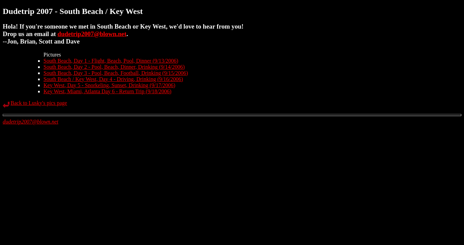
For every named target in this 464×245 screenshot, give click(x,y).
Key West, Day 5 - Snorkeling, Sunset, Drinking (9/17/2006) (109, 85)
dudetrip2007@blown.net (91, 33)
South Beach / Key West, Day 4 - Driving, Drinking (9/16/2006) (113, 79)
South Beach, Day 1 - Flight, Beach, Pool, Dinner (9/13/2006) (110, 61)
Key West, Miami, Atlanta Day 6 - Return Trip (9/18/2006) (107, 91)
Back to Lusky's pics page (39, 103)
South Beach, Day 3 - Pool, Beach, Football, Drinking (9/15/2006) (115, 73)
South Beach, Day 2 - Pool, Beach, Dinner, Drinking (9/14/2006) (114, 67)
